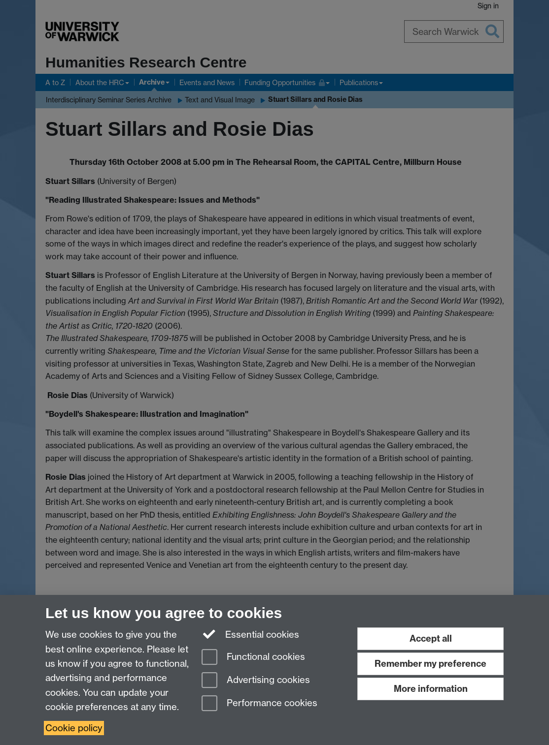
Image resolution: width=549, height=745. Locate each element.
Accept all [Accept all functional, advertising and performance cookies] (431, 638)
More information (431, 688)
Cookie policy (74, 728)
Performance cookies (259, 704)
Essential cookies (251, 633)
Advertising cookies (256, 681)
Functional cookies (253, 658)
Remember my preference (430, 663)
